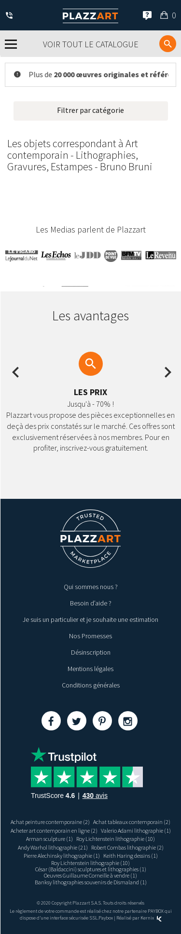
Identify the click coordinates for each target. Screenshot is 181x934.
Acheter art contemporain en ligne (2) (54, 830)
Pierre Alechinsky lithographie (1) (62, 855)
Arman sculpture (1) (49, 838)
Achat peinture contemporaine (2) (50, 821)
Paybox (105, 918)
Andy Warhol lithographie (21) (53, 847)
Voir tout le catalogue (91, 44)
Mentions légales (90, 668)
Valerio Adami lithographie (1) (136, 830)
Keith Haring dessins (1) (130, 855)
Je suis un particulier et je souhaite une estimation (90, 619)
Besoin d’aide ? (90, 603)
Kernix (151, 918)
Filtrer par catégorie (90, 110)
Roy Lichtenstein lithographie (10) (115, 838)
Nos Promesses (90, 636)
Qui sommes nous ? (91, 586)
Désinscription (91, 652)
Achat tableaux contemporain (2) (131, 821)
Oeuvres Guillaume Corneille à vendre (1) (90, 875)
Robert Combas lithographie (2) (127, 847)
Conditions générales (91, 685)
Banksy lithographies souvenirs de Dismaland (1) (91, 882)
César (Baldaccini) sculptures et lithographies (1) (90, 869)
